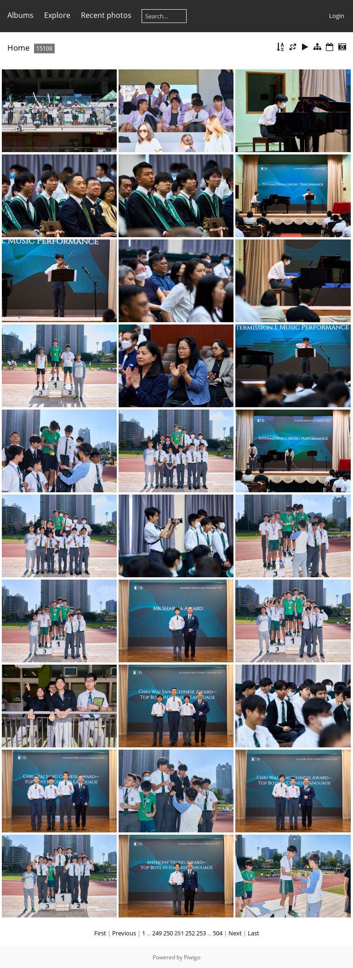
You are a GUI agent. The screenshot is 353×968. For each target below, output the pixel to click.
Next (235, 933)
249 (157, 933)
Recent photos (106, 15)
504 (217, 933)
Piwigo (192, 957)
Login (336, 15)
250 (168, 933)
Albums (20, 15)
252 (190, 933)
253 (201, 933)
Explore (57, 15)
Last (253, 933)
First (100, 933)
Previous (124, 933)
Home (18, 47)
